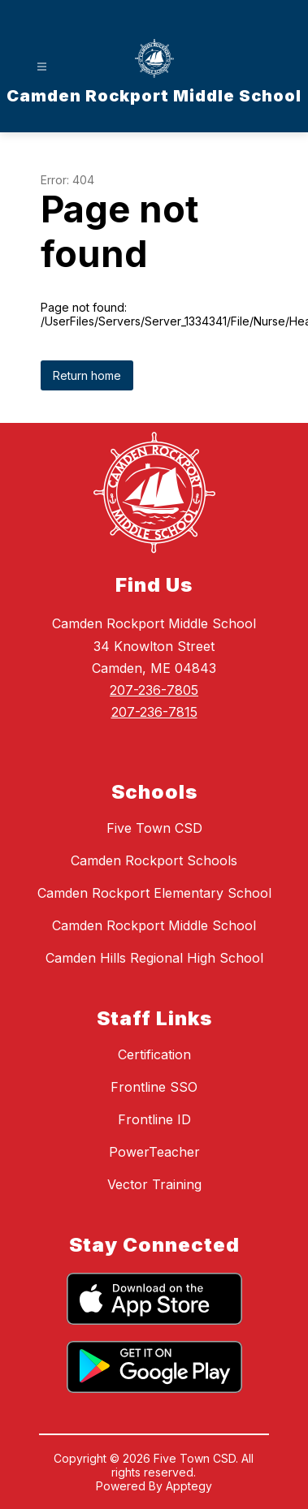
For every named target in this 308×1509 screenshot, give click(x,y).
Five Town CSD (154, 828)
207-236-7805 (154, 690)
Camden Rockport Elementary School (154, 893)
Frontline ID (154, 1119)
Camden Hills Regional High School (154, 958)
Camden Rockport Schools (154, 860)
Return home (87, 375)
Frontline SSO (154, 1087)
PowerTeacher (154, 1152)
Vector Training (154, 1184)
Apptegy (189, 1486)
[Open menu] (42, 67)
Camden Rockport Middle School (154, 925)
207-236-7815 (154, 712)
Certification (154, 1054)
